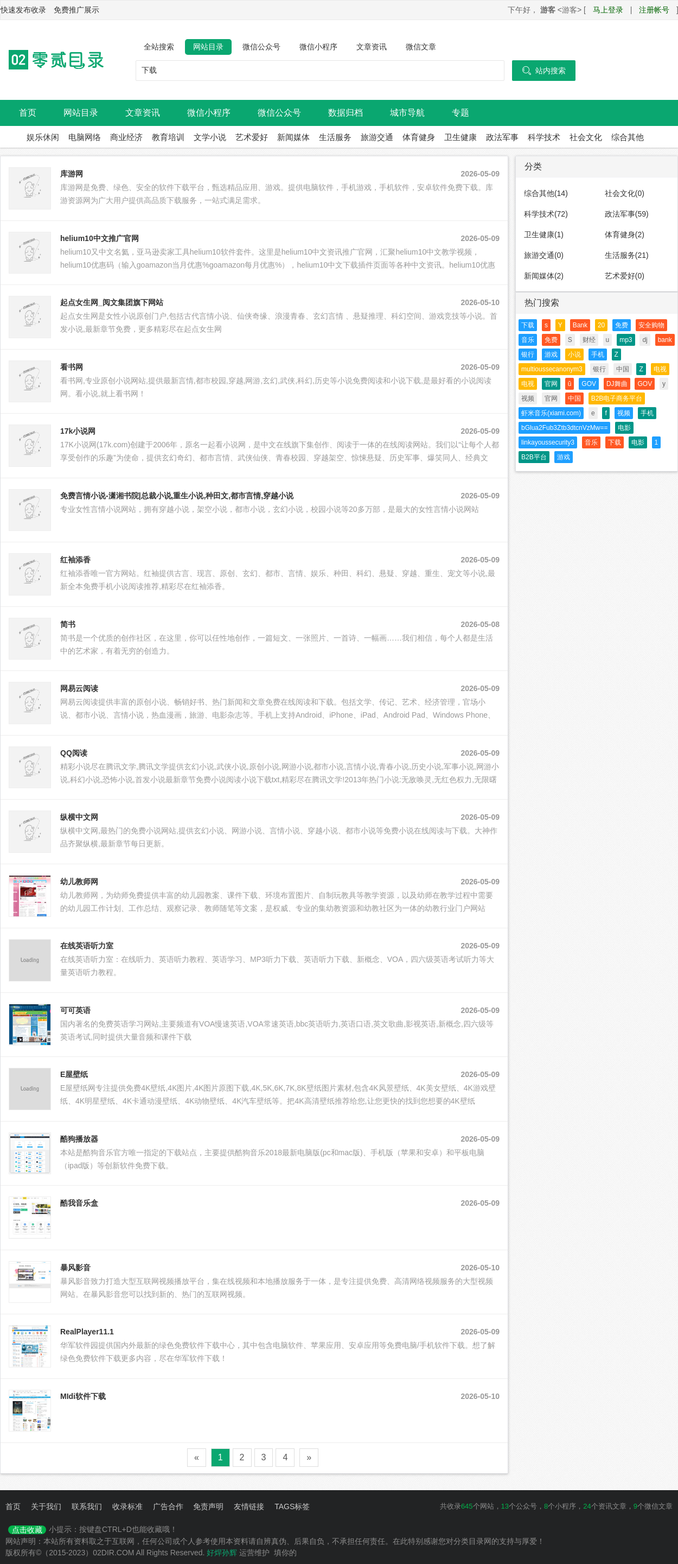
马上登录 (608, 9)
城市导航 (407, 112)
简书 (67, 624)
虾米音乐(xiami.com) (551, 413)
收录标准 (127, 1506)
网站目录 (208, 46)
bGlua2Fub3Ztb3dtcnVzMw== (564, 428)
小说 (574, 354)
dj (644, 340)
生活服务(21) (627, 255)
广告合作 (168, 1506)
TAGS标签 (292, 1506)
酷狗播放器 (79, 1139)
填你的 (285, 1552)
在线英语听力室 (86, 945)
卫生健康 (460, 137)
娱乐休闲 (43, 137)
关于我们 (46, 1506)
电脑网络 (84, 137)
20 (601, 325)
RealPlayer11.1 (87, 1331)
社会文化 (586, 137)
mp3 (625, 340)
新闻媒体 (293, 137)
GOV (588, 384)
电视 (660, 369)
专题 (460, 112)
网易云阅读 (79, 688)
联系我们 (87, 1506)
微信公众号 (261, 46)
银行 (527, 354)
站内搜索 (544, 70)
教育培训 (168, 137)
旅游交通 (377, 137)
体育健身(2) (624, 234)
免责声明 (208, 1506)
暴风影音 (75, 1267)
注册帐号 (654, 9)
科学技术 (544, 137)
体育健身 (418, 137)
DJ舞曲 (617, 384)
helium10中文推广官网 (99, 238)
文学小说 (210, 137)
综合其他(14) (546, 193)
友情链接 (249, 1506)
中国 (622, 369)
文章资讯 (371, 46)
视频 (527, 398)
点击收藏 (27, 1529)
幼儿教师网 (79, 881)
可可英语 (75, 1010)
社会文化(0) (624, 193)
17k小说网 (77, 431)
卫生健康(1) (544, 234)
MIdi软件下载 (83, 1396)
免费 (621, 325)
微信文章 (421, 46)
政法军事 (502, 137)
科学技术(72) (546, 214)
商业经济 (126, 137)
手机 (597, 354)
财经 (589, 340)
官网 (551, 384)
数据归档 (345, 112)
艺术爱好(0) (624, 275)
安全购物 (651, 325)
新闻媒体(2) (544, 275)
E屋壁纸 (74, 1074)
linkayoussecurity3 (547, 442)
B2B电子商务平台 (617, 398)
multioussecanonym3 (552, 369)
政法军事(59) (627, 214)
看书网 (71, 367)
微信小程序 (318, 46)
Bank (580, 325)
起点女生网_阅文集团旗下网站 (111, 302)
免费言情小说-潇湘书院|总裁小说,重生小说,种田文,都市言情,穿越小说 (176, 495)
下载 (527, 325)
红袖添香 (75, 559)
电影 (624, 428)
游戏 (551, 354)
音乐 (527, 340)
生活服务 (335, 137)
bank (665, 340)
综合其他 (627, 137)
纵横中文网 (79, 817)
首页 (27, 112)
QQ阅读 (73, 753)
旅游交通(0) (544, 255)
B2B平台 (534, 457)
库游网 (71, 173)
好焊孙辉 (222, 1552)
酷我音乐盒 (79, 1203)
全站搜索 (159, 46)
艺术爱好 (251, 137)
